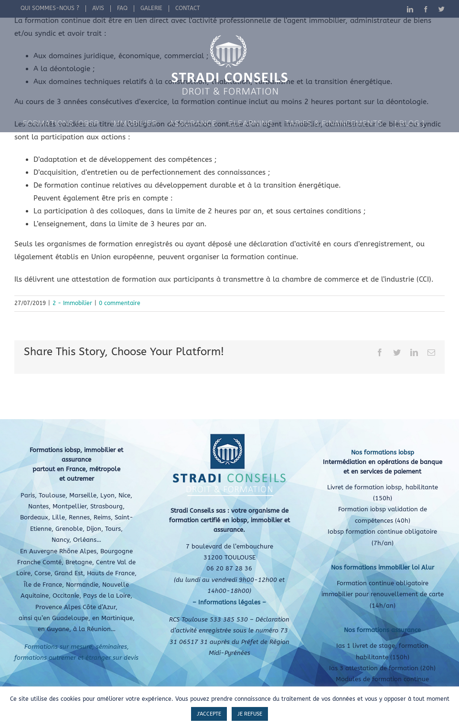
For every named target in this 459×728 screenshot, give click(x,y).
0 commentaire (119, 303)
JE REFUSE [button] (249, 714)
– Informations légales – (229, 602)
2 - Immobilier (72, 303)
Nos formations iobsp (382, 452)
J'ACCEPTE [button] (209, 714)
